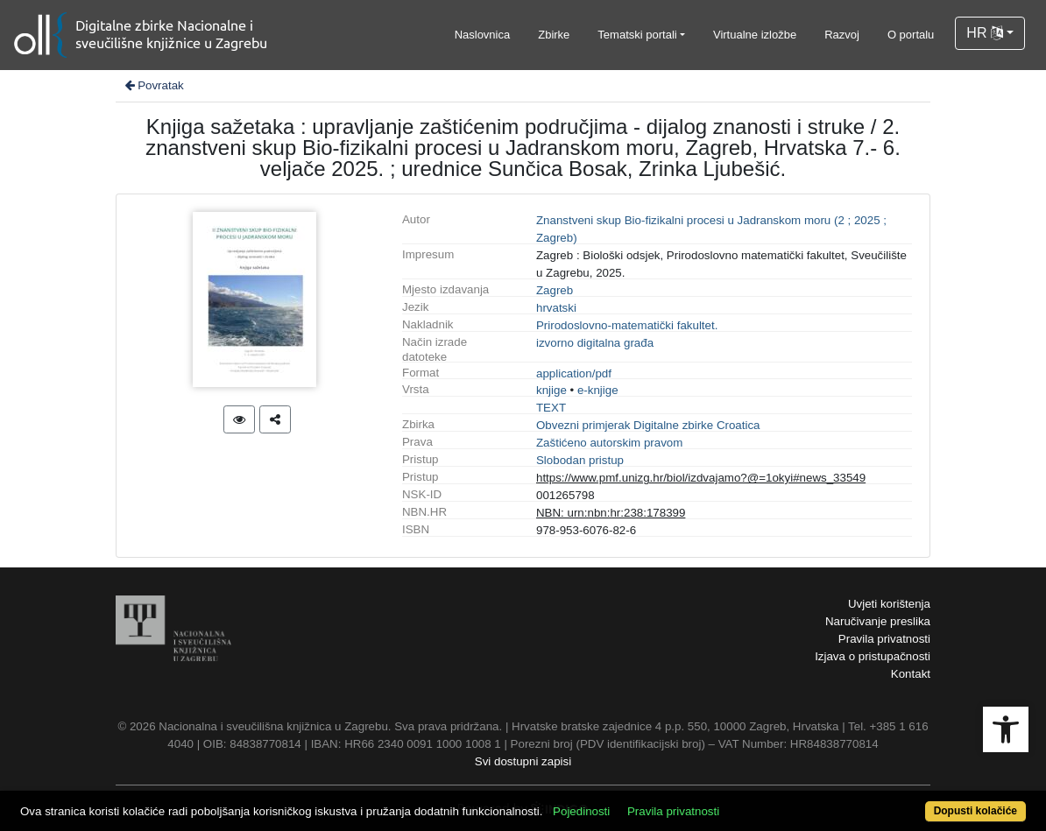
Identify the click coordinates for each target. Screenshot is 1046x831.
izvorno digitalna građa (595, 342)
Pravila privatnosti (884, 638)
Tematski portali (636, 34)
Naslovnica (483, 34)
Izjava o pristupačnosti (872, 656)
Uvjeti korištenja (889, 603)
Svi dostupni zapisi (523, 761)
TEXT (551, 407)
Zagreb (554, 290)
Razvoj (841, 34)
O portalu (910, 34)
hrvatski (556, 307)
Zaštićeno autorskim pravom (609, 442)
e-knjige (597, 390)
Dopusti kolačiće (975, 811)
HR (984, 32)
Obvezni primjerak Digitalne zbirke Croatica (648, 425)
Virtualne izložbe (754, 34)
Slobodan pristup (580, 460)
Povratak (153, 85)
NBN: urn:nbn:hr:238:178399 (610, 512)
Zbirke (553, 34)
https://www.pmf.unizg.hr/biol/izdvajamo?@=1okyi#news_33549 (701, 477)
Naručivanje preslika (877, 621)
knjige (551, 390)
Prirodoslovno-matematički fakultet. (626, 325)
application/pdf (573, 373)
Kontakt (910, 673)
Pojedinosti (581, 811)
